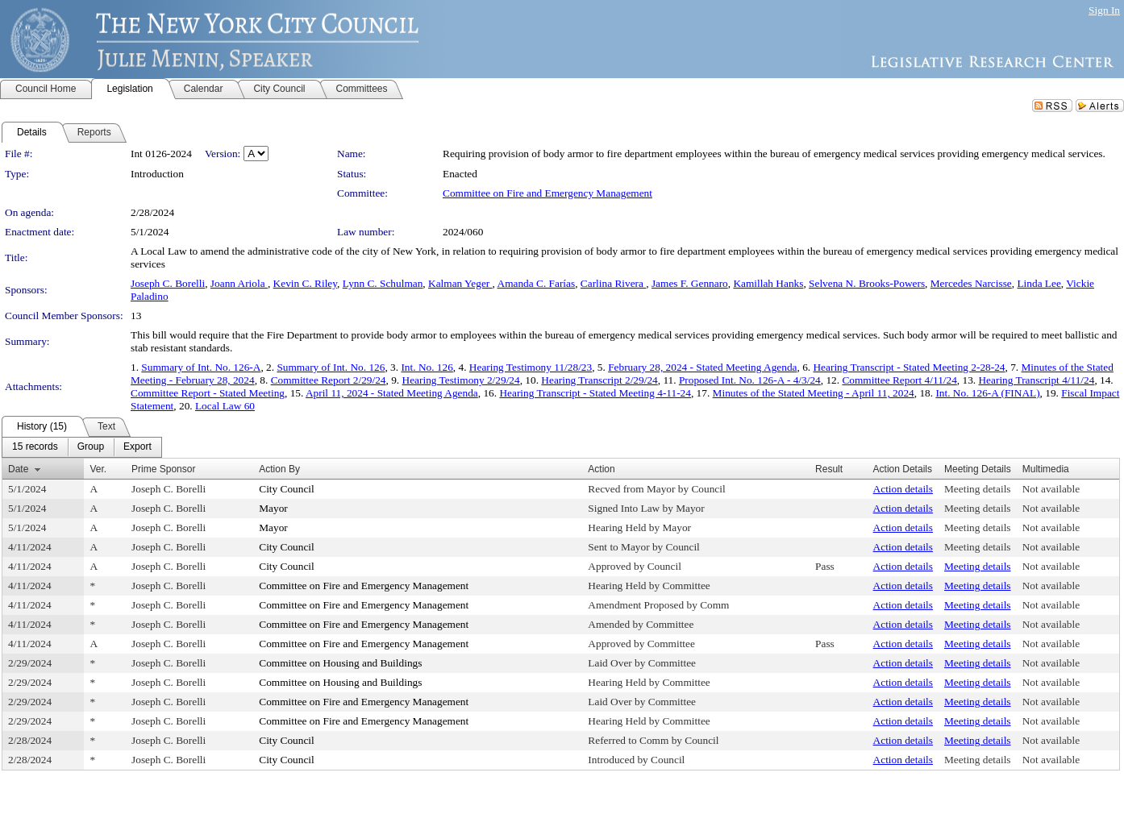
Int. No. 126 (426, 367)
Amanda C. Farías (536, 283)
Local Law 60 (225, 406)
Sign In (1104, 10)
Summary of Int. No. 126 (331, 367)
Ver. (98, 469)
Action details (903, 489)
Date (18, 469)
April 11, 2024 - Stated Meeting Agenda (392, 393)
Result (829, 469)
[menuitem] (35, 447)
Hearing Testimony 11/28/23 (530, 367)
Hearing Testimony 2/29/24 (461, 380)
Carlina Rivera (613, 283)
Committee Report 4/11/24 (899, 380)
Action (601, 469)
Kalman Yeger (460, 283)
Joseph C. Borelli (168, 283)
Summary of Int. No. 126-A (200, 367)
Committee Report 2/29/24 (328, 380)
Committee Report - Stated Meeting (208, 393)
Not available (1051, 489)
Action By (279, 469)
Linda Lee (1038, 283)
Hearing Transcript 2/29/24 (599, 380)
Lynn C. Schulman (383, 283)
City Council (286, 489)
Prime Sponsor (163, 469)
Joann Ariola (239, 283)
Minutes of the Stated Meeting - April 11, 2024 (813, 393)
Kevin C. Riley (305, 283)
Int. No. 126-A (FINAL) (987, 393)
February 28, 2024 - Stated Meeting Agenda (702, 367)
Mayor (273, 508)
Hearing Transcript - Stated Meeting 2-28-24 (909, 367)
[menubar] (82, 447)
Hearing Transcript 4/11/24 (1036, 380)
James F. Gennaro (690, 283)
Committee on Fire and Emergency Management (547, 193)
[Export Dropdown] (137, 447)
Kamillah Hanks (768, 283)
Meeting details (977, 489)
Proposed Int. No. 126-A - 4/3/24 (750, 380)
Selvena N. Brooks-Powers (867, 283)
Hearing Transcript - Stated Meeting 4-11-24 (595, 393)
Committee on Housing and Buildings (340, 663)
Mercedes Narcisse (971, 283)
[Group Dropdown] (91, 447)
